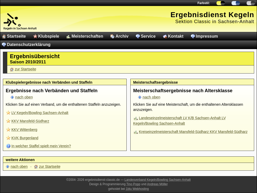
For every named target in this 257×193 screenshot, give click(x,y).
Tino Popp (133, 184)
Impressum (207, 36)
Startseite (16, 36)
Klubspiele (48, 36)
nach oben (24, 97)
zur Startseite (25, 69)
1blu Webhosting (137, 189)
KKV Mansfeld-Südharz (30, 121)
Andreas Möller (157, 184)
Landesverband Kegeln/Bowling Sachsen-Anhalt (158, 180)
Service (148, 36)
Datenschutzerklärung (29, 44)
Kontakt (176, 36)
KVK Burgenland (24, 138)
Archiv (122, 36)
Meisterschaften (87, 36)
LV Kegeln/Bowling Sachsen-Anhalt (39, 113)
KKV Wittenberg (24, 130)
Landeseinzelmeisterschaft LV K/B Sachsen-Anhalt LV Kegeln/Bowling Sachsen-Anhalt (179, 120)
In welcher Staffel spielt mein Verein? (41, 146)
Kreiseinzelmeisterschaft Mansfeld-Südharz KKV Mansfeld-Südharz (193, 132)
